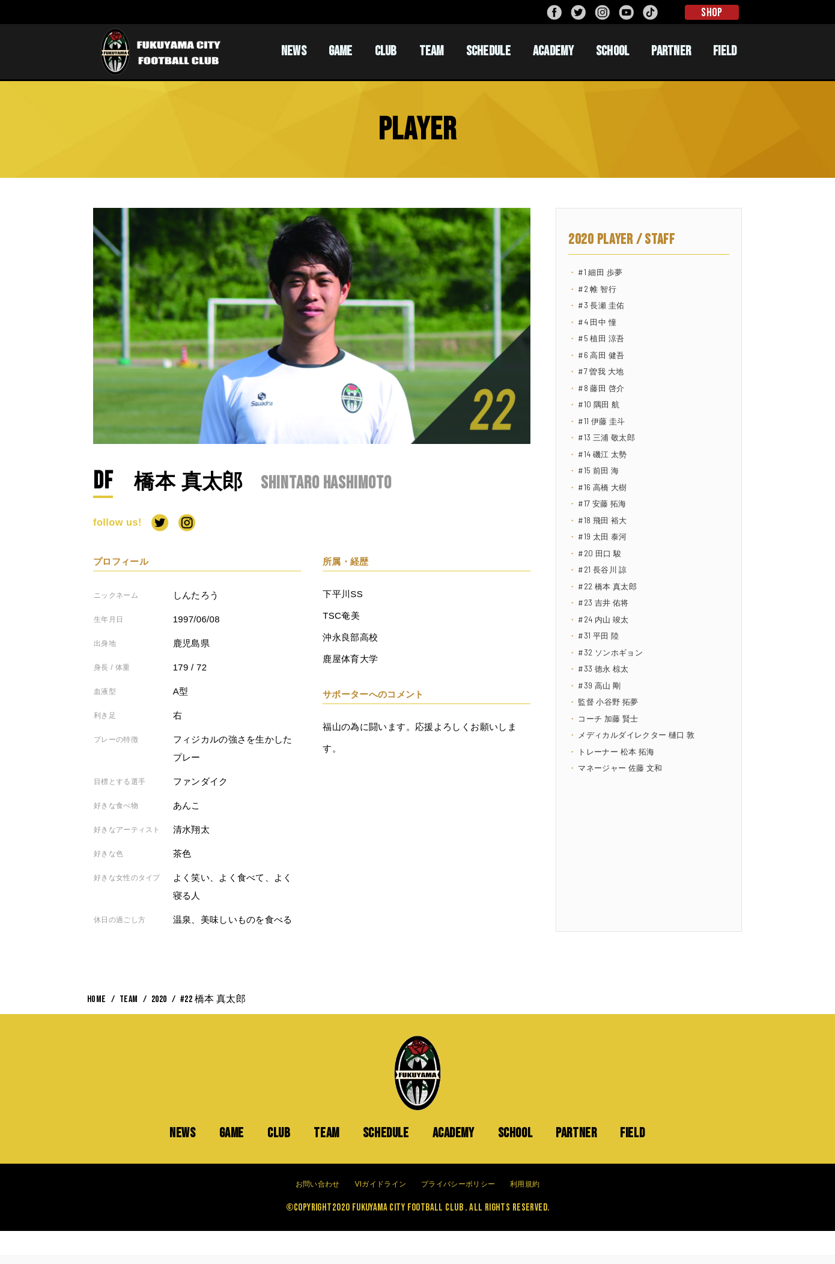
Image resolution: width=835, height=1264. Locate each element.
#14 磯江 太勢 (602, 454)
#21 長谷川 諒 (602, 569)
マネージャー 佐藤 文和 (620, 768)
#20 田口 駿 (599, 553)
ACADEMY (553, 51)
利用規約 (524, 1184)
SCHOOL (613, 51)
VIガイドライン (380, 1184)
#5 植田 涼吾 (601, 338)
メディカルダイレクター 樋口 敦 (636, 735)
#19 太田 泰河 (602, 536)
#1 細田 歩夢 (600, 272)
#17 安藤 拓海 (602, 503)
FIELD (725, 51)
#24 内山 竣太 (603, 619)
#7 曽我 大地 (601, 371)
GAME (341, 51)
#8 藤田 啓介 (601, 388)
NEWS (293, 51)
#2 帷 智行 (597, 289)
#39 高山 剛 (599, 685)
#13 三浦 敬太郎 (606, 437)
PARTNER (671, 51)
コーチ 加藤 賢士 (608, 718)
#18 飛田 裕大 (602, 520)
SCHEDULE (488, 51)
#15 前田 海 (598, 470)
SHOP (711, 12)
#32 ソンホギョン (610, 652)
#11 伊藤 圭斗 (601, 421)
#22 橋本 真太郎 (607, 586)
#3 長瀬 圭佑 (601, 305)
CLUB (386, 51)
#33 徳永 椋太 (603, 668)
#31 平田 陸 (598, 635)
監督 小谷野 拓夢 (608, 701)
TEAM (431, 51)
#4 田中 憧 (597, 322)
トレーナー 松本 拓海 (616, 751)
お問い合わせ (318, 1184)
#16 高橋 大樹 (602, 487)
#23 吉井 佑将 (603, 602)
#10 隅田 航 (598, 404)
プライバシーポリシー (458, 1184)
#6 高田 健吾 (601, 355)
